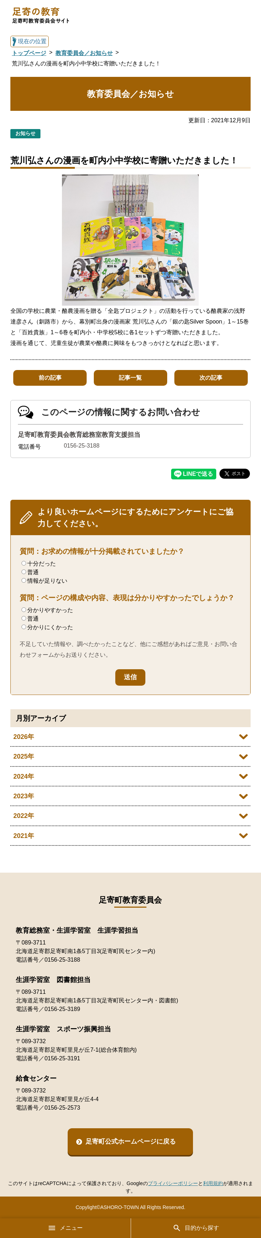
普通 (30, 572)
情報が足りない (44, 581)
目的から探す (196, 1228)
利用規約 (213, 1183)
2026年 (23, 736)
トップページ (29, 53)
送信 (130, 677)
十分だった (38, 564)
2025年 (23, 756)
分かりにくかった (47, 627)
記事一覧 (130, 378)
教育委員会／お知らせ (84, 53)
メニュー (65, 1228)
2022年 (23, 815)
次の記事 (210, 378)
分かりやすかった (47, 610)
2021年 (23, 835)
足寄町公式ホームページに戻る (131, 1141)
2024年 (23, 776)
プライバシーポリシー (173, 1183)
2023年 (23, 796)
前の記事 (50, 378)
